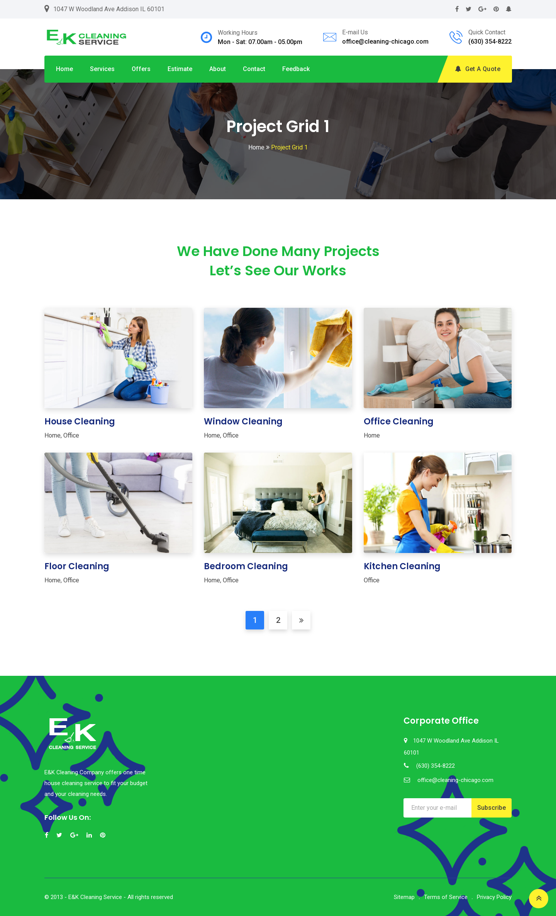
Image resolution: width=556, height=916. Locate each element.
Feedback (296, 69)
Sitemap (404, 897)
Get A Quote (477, 69)
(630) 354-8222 (490, 41)
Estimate (180, 69)
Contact (254, 69)
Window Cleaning (243, 421)
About (217, 69)
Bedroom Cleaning (246, 566)
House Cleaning (79, 421)
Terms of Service (446, 897)
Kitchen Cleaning (402, 566)
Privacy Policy (494, 897)
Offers (141, 69)
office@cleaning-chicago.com (385, 41)
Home (64, 69)
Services (102, 69)
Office (71, 435)
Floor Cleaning (76, 566)
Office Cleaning (399, 421)
